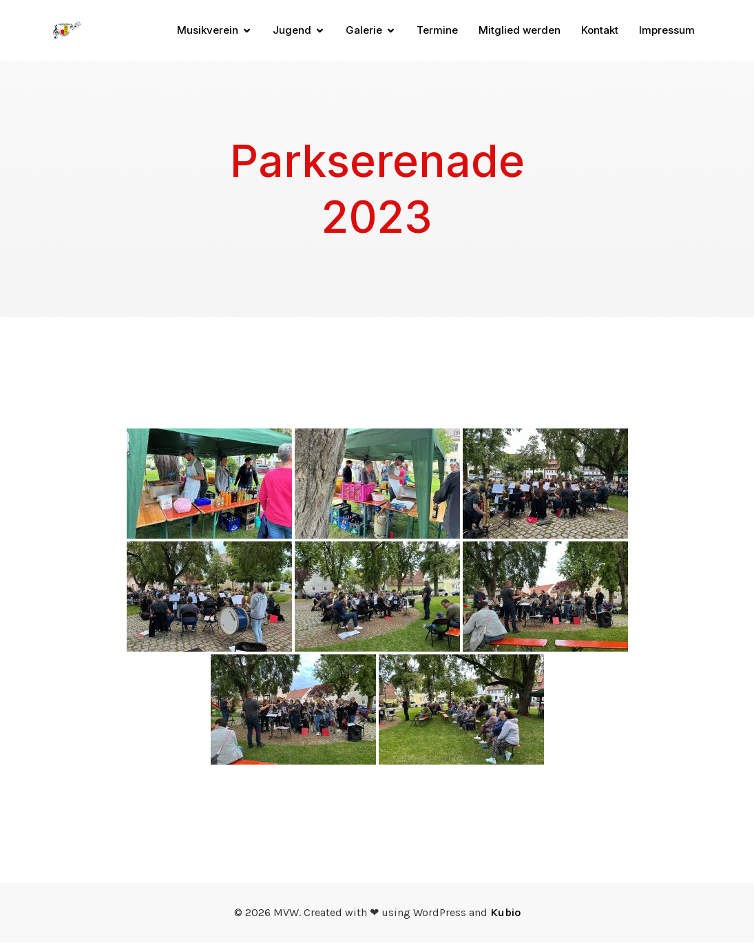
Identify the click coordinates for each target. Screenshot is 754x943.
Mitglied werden (520, 30)
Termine (437, 30)
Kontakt (599, 30)
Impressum (667, 30)
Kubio (505, 913)
